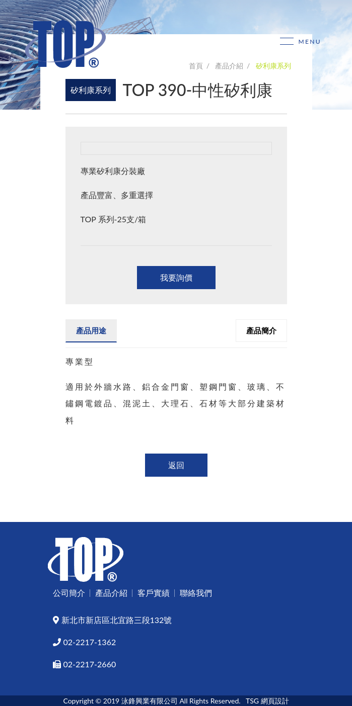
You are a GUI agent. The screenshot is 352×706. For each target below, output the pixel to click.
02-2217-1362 (84, 642)
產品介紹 (111, 592)
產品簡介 (261, 330)
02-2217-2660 (84, 664)
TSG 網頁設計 (267, 700)
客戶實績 (153, 592)
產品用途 (91, 330)
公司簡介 (69, 592)
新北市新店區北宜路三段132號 (112, 620)
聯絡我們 (196, 592)
